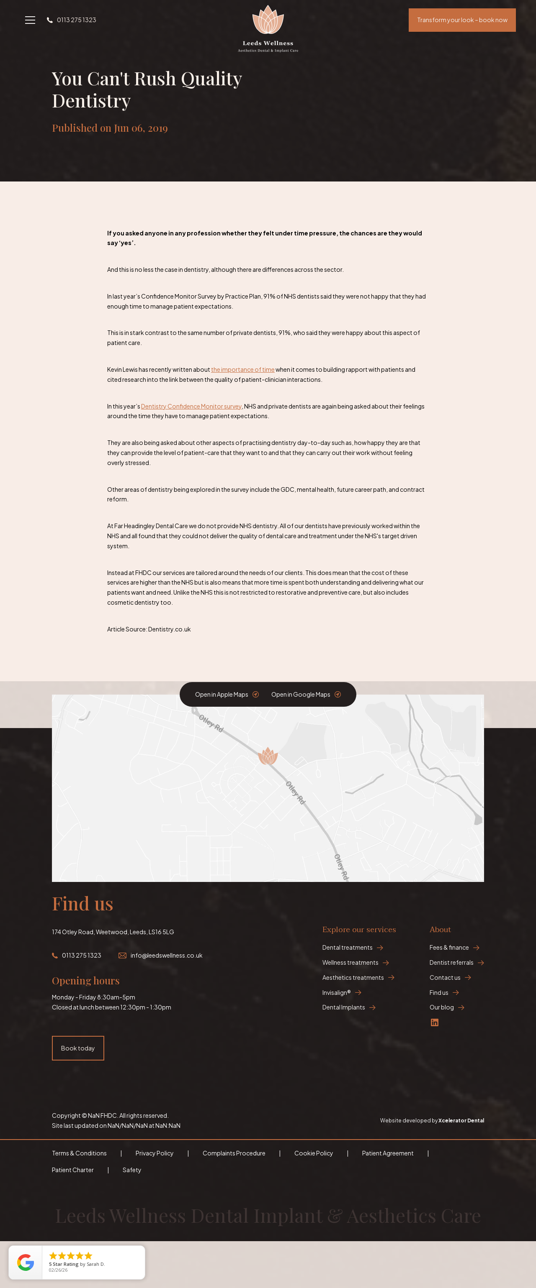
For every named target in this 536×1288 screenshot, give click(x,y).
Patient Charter (73, 1169)
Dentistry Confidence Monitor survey (191, 406)
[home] (268, 20)
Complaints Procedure (234, 1153)
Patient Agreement (388, 1153)
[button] (30, 20)
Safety (132, 1169)
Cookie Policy (313, 1153)
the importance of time (243, 369)
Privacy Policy (155, 1153)
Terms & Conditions (79, 1153)
